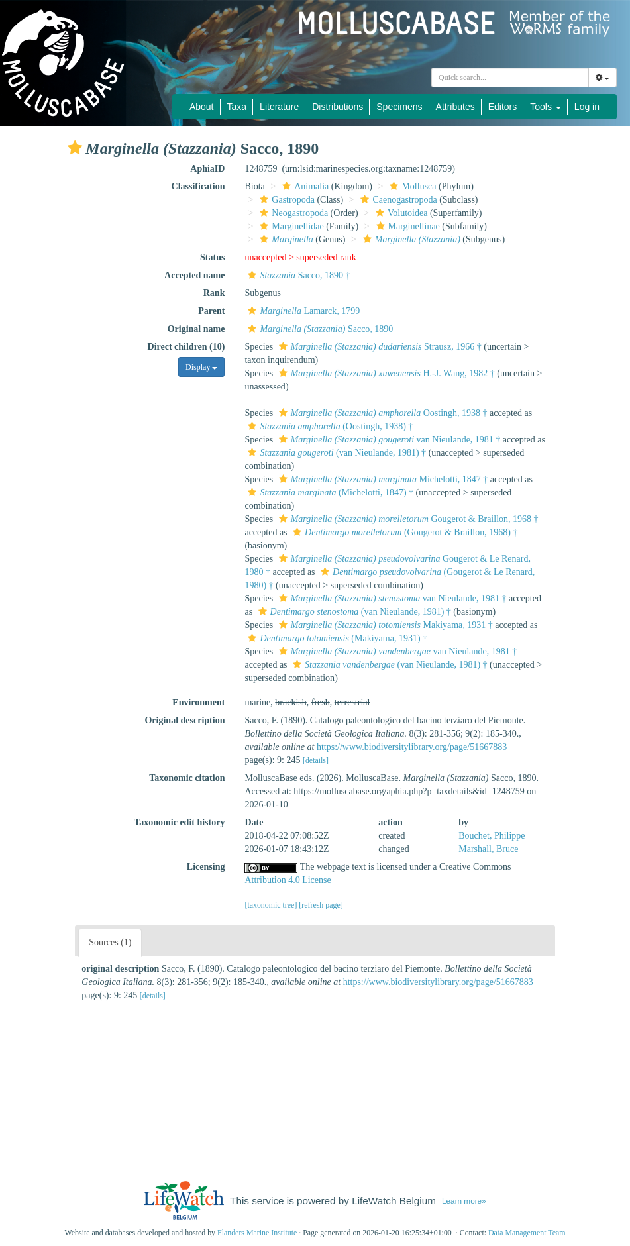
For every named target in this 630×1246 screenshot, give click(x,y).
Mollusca (411, 186)
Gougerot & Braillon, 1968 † (407, 519)
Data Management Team (527, 1232)
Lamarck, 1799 (302, 311)
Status (212, 257)
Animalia (304, 186)
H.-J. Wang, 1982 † (385, 373)
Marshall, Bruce (488, 849)
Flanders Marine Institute (257, 1232)
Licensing (206, 867)
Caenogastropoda (397, 200)
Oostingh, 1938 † (382, 413)
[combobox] (510, 77)
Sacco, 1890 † (297, 275)
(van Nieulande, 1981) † (335, 453)
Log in (587, 106)
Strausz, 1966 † (379, 347)
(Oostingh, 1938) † (328, 426)
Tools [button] (545, 106)
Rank (214, 293)
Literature (279, 106)
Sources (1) (110, 942)
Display (201, 367)
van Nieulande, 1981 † (388, 439)
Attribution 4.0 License (287, 880)
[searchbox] (510, 77)
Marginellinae (406, 226)
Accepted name (194, 275)
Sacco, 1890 (318, 329)
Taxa (237, 106)
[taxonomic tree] (270, 904)
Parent (211, 311)
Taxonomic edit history (179, 822)
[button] (74, 148)
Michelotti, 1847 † (382, 479)
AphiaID (207, 169)
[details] (316, 760)
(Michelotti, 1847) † (328, 492)
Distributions (337, 106)
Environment (198, 702)
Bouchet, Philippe (491, 836)
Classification (198, 186)
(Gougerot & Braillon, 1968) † (403, 532)
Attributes (455, 106)
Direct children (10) (186, 347)
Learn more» (464, 1200)
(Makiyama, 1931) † (335, 638)
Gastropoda (285, 200)
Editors (502, 106)
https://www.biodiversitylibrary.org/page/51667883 (412, 747)
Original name (196, 329)
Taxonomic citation (187, 778)
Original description (184, 720)
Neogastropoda (292, 213)
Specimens (399, 106)
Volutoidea (399, 213)
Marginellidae (289, 226)
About (201, 106)
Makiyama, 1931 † (384, 625)
